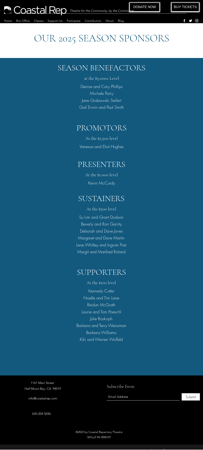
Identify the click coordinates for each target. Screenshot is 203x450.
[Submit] (191, 397)
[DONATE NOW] (144, 7)
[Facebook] (184, 21)
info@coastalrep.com (42, 398)
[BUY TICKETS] (185, 7)
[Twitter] (190, 21)
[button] (23, 21)
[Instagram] (197, 21)
